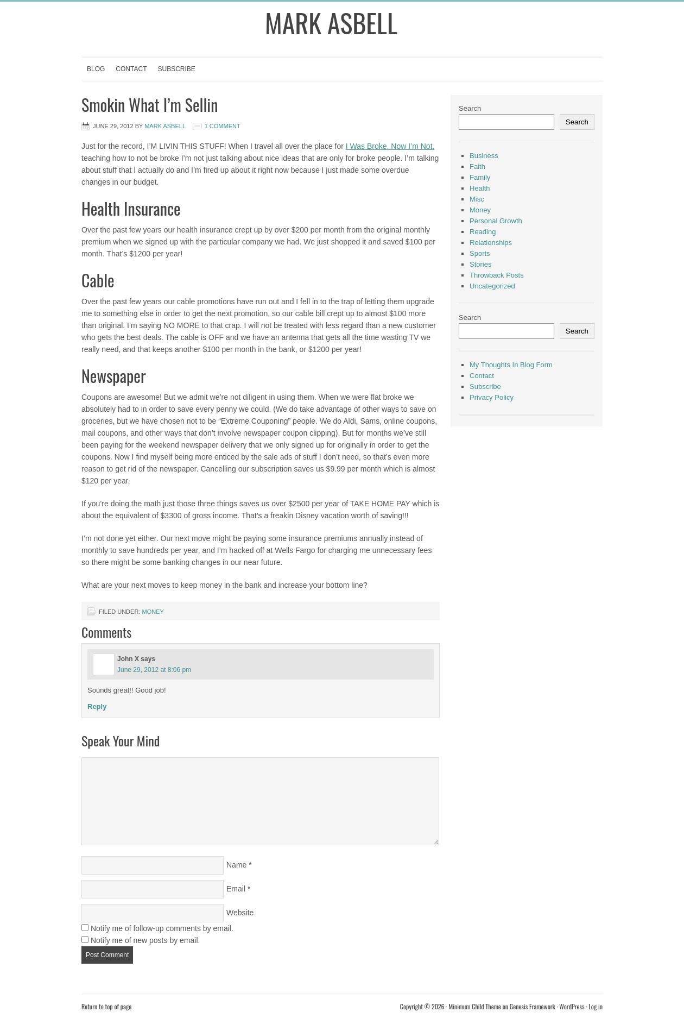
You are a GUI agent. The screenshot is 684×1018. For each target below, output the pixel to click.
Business (484, 156)
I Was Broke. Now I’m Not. (390, 146)
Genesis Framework (532, 1006)
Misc (477, 199)
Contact (131, 69)
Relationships (491, 242)
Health (480, 188)
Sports (480, 253)
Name (236, 864)
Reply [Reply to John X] (96, 706)
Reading (483, 232)
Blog (96, 69)
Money (152, 611)
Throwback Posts (497, 275)
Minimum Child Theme (474, 1006)
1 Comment (222, 126)
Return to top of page (106, 1006)
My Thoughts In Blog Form (511, 365)
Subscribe (176, 69)
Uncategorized (492, 286)
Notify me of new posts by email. (145, 940)
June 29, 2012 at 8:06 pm (154, 670)
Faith (477, 166)
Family (480, 177)
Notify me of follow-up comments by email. (162, 928)
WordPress (571, 1006)
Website (240, 912)
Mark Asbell (331, 22)
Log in (595, 1006)
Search (470, 108)
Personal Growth (496, 221)
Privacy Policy (492, 397)
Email (235, 888)
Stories (480, 264)
